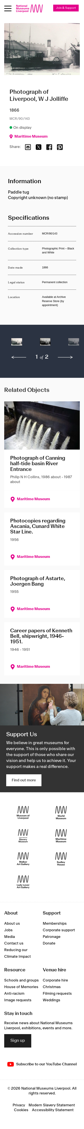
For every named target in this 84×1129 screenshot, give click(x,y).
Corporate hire (55, 980)
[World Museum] (61, 812)
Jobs (8, 930)
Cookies (21, 1110)
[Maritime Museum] (61, 835)
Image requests (17, 1000)
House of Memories (21, 987)
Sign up (17, 1041)
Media (9, 937)
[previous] (18, 357)
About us (12, 924)
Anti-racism (14, 994)
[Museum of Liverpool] (23, 812)
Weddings (51, 1000)
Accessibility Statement (53, 1110)
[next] (65, 357)
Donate (49, 943)
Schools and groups (21, 980)
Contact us (13, 943)
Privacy (19, 1105)
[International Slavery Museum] (23, 835)
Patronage (52, 937)
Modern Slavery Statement (52, 1105)
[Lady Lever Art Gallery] (23, 881)
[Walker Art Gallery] (23, 858)
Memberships (55, 924)
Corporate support (59, 930)
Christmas (52, 987)
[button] (16, 344)
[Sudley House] (61, 858)
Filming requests (57, 994)
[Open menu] (8, 8)
